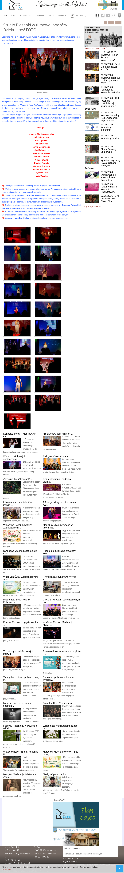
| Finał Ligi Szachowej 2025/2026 (110, 67)
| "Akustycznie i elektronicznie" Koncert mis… (108, 176)
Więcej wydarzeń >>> (93, 206)
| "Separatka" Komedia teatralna (110, 90)
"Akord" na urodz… (59, 456)
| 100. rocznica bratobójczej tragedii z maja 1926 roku (102, 103)
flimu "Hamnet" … (18, 479)
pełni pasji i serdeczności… (14, 457)
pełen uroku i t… (57, 774)
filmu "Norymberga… (59, 703)
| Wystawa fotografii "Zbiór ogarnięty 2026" (110, 79)
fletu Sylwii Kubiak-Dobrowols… (17, 601)
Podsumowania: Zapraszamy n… (17, 526)
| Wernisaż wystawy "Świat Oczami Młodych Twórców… (102, 163)
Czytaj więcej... (8, 869)
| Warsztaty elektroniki (107, 127)
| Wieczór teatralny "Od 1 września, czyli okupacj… (110, 116)
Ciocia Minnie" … (58, 433)
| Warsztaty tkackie (110, 136)
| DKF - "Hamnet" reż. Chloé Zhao (111, 198)
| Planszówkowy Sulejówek (108, 149)
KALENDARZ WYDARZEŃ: (95, 49)
